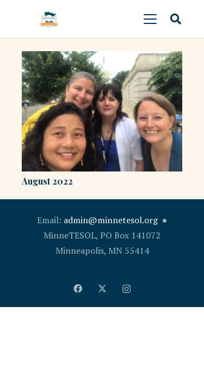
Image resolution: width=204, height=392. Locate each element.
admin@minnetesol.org (111, 220)
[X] (102, 288)
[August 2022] (102, 111)
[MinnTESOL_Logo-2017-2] (49, 19)
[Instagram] (126, 289)
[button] (150, 19)
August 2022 (47, 181)
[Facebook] (77, 288)
